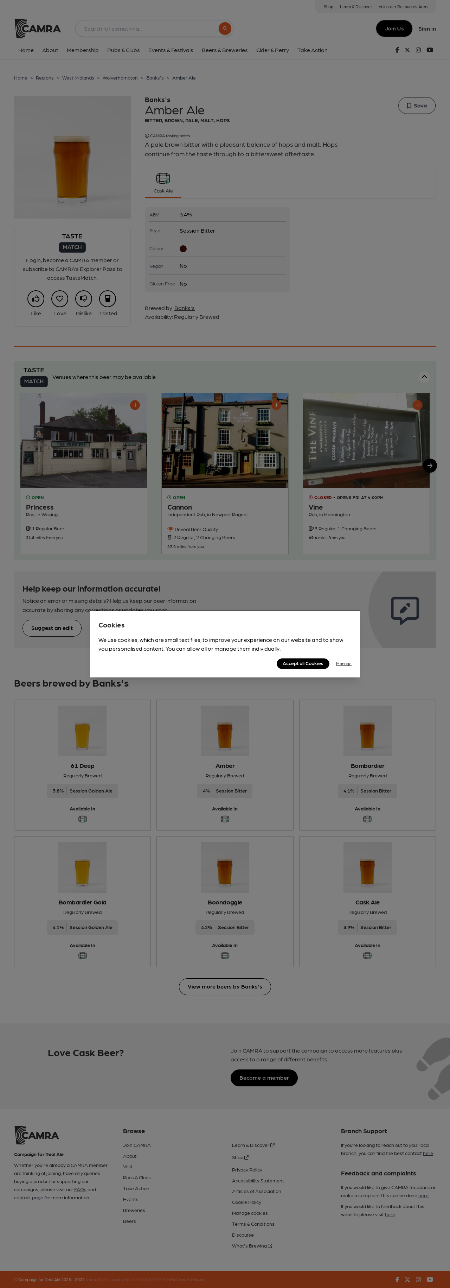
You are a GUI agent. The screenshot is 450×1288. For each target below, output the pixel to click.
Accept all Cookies (303, 663)
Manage (344, 663)
